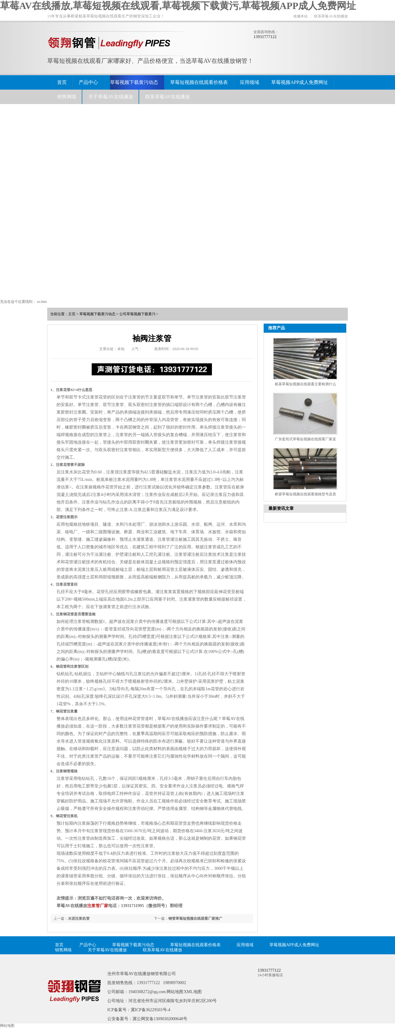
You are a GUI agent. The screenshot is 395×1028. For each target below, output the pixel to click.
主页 (71, 314)
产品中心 (88, 82)
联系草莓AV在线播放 (331, 16)
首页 (62, 82)
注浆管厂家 (97, 905)
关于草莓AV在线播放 (110, 96)
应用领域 (249, 82)
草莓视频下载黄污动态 (134, 82)
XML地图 (193, 992)
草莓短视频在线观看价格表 (199, 82)
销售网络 (66, 96)
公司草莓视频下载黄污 (137, 314)
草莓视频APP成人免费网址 (299, 82)
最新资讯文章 (281, 508)
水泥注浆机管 (79, 918)
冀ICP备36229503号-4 (150, 1010)
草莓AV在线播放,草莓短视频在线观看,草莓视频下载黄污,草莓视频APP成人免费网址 (178, 5)
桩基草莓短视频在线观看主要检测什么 (305, 384)
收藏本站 (300, 16)
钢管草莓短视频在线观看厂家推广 (195, 918)
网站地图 (175, 992)
